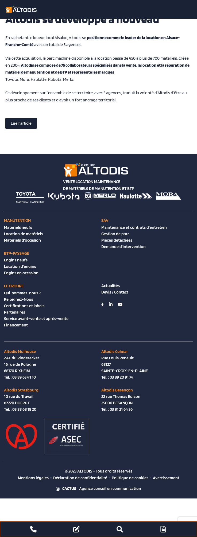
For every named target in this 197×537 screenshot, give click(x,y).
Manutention (17, 220)
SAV (105, 220)
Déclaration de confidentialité (80, 477)
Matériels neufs (18, 227)
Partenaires (14, 312)
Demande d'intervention (123, 246)
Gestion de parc (115, 233)
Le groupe (14, 285)
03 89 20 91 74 (121, 377)
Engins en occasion (21, 272)
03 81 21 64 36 (121, 409)
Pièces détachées (116, 240)
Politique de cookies (130, 477)
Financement (16, 324)
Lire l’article (21, 123)
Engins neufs (16, 259)
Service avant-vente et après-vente (36, 318)
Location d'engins (20, 266)
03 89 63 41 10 (24, 377)
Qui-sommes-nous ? (22, 292)
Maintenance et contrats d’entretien (134, 227)
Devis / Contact (114, 292)
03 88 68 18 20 (24, 409)
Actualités (110, 285)
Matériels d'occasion (22, 240)
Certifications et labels (24, 305)
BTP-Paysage (16, 253)
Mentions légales (33, 477)
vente (131, 65)
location (148, 65)
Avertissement (166, 477)
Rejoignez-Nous (18, 299)
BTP (63, 72)
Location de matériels (23, 233)
